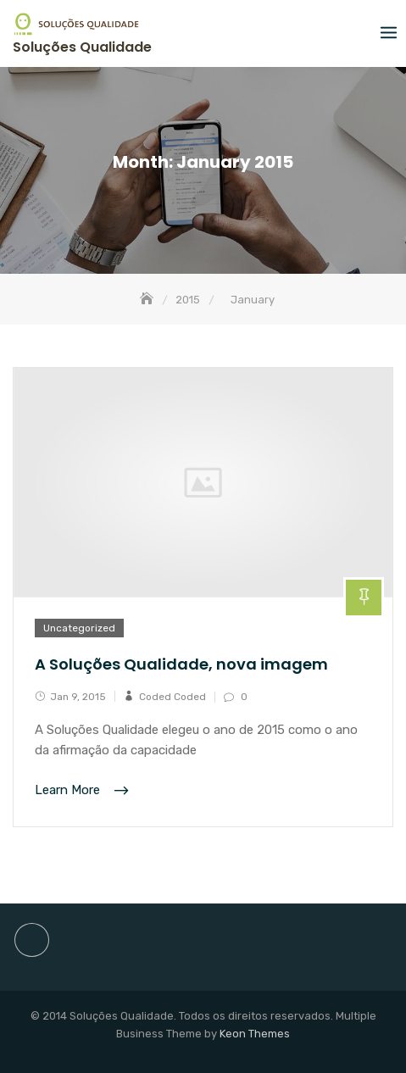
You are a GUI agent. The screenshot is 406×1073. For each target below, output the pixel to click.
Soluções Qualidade (82, 47)
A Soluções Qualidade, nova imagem (181, 664)
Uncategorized (79, 628)
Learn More (69, 790)
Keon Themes (255, 1033)
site (31, 940)
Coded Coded (172, 697)
